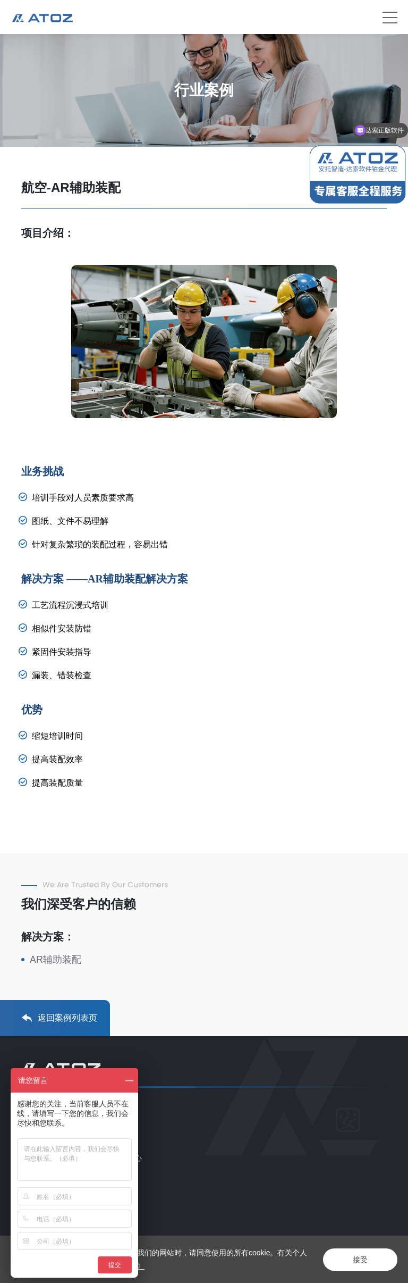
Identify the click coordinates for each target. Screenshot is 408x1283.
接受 (360, 1259)
